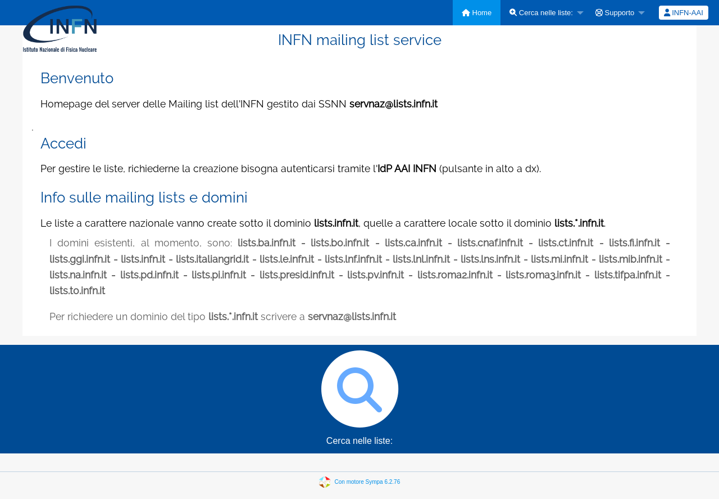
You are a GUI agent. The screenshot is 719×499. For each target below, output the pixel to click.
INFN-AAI (683, 12)
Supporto (614, 12)
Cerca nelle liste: (541, 12)
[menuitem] (476, 12)
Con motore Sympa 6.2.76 (368, 481)
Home (477, 12)
